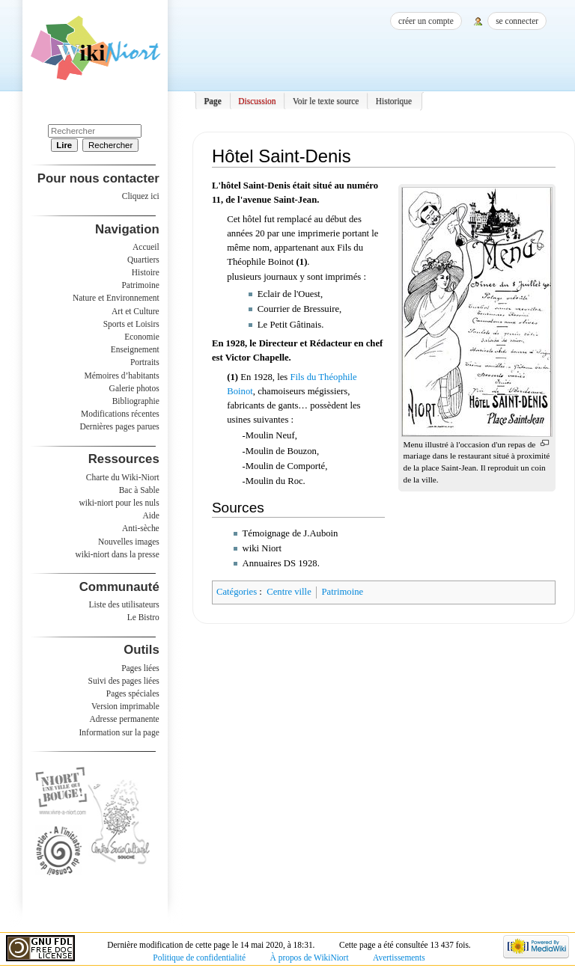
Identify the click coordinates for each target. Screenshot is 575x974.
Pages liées (140, 668)
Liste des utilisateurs (124, 604)
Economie (141, 336)
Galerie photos (134, 388)
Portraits (144, 362)
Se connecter (517, 20)
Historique (394, 101)
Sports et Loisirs (131, 323)
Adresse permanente (124, 718)
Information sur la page (119, 732)
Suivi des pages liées (123, 680)
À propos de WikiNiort (309, 957)
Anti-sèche (140, 528)
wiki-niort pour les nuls (119, 502)
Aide (150, 515)
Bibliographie (135, 400)
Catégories (236, 591)
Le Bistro (143, 617)
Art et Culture (135, 311)
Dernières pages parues (119, 426)
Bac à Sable (139, 490)
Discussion (257, 101)
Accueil (146, 246)
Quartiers (143, 259)
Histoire (145, 272)
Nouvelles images (128, 541)
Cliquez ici (140, 196)
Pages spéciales (132, 693)
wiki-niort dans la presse (117, 554)
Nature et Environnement (116, 297)
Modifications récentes (120, 413)
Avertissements (399, 957)
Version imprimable (125, 706)
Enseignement (135, 349)
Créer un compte (426, 20)
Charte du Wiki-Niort (122, 477)
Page (213, 101)
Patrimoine (342, 591)
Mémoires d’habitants (122, 375)
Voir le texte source (326, 101)
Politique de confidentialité (199, 957)
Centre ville (289, 591)
